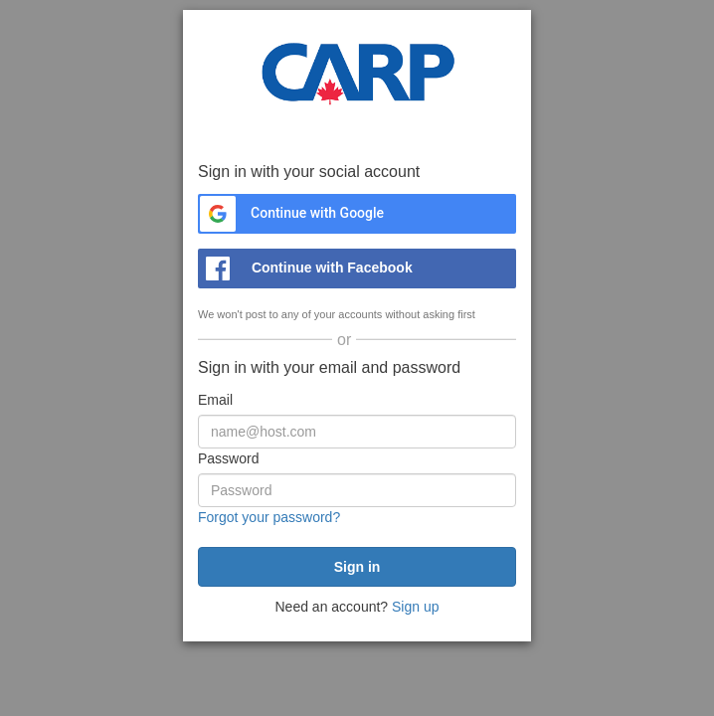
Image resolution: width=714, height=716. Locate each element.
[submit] (357, 567)
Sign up (415, 607)
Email (215, 400)
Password (228, 458)
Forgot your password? (269, 517)
